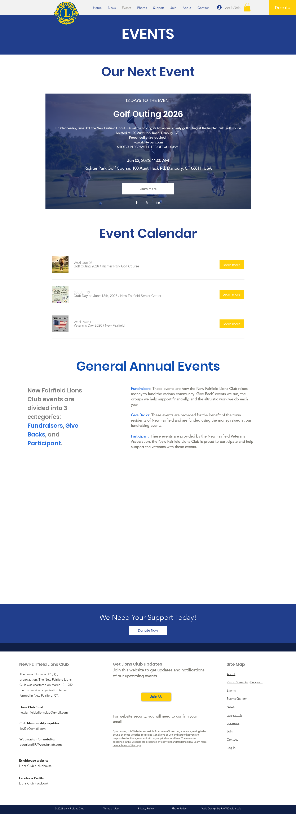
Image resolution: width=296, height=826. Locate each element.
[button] (247, 7)
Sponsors (233, 723)
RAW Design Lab (231, 808)
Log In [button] (231, 748)
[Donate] (283, 7)
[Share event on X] (147, 203)
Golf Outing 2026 (148, 114)
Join (230, 731)
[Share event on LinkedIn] (158, 203)
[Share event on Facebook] (137, 203)
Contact (232, 739)
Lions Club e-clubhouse (35, 766)
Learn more (148, 189)
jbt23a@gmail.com (32, 729)
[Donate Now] (148, 630)
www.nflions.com (170, 731)
